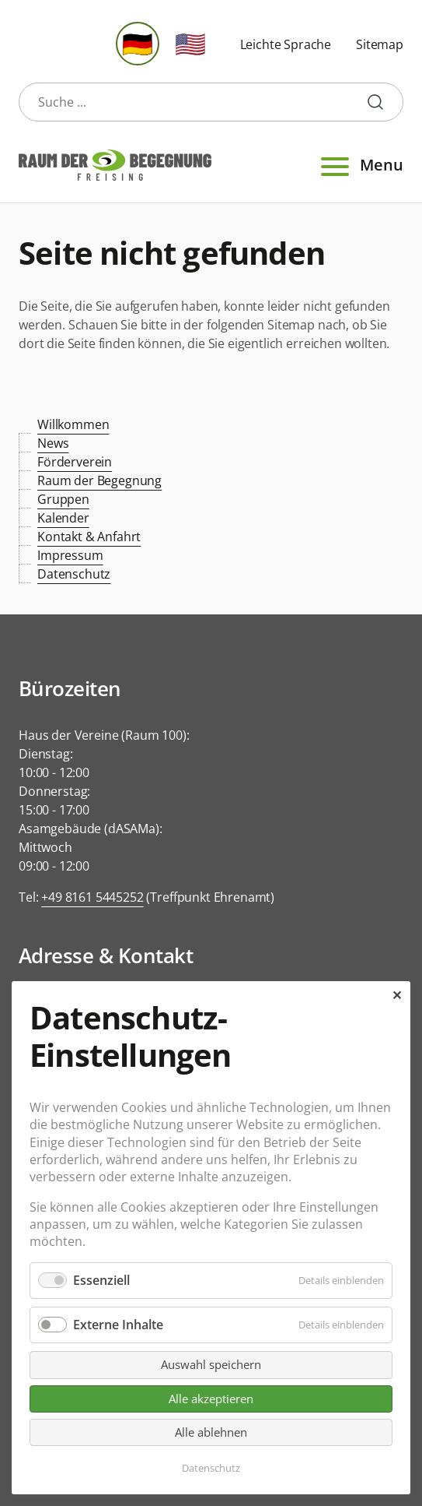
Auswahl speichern (211, 1364)
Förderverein (74, 461)
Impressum (70, 555)
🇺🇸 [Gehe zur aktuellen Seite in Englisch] (190, 43)
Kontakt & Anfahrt (89, 536)
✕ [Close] (397, 995)
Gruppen (63, 499)
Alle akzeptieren (211, 1398)
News (52, 443)
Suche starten (381, 102)
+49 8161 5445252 (92, 897)
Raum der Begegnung (99, 480)
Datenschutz (73, 573)
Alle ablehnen (211, 1432)
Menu (359, 165)
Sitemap (379, 44)
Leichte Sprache (286, 44)
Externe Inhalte (118, 1324)
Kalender (63, 517)
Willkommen (73, 424)
